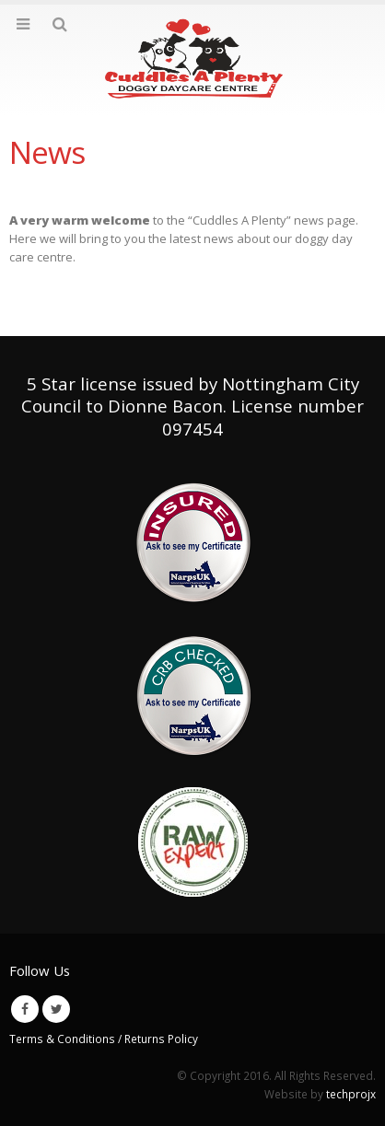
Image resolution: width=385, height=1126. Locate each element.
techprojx (351, 1093)
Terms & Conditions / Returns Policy (103, 1038)
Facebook (25, 1009)
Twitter (56, 1009)
